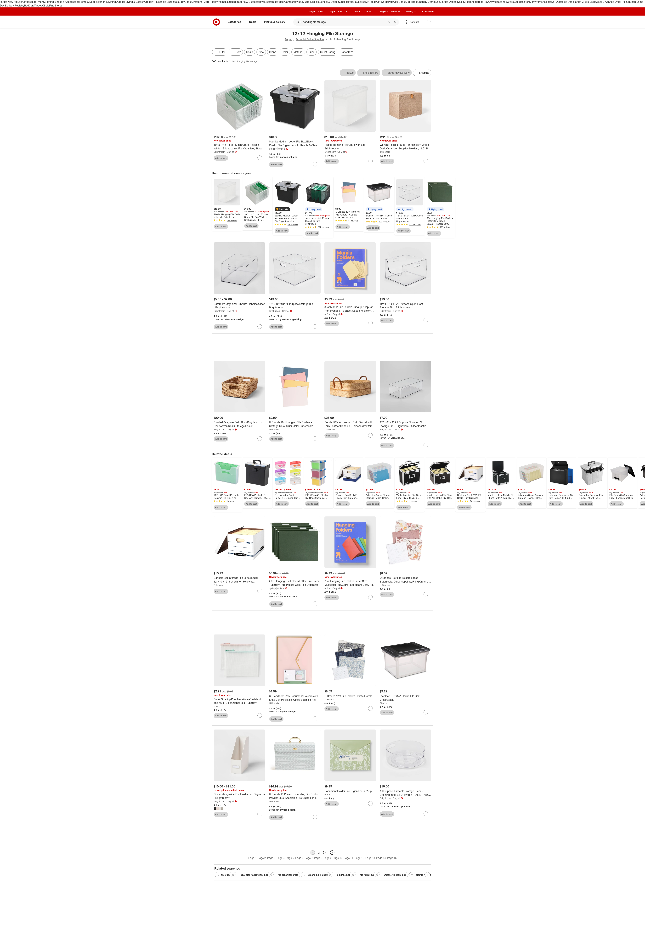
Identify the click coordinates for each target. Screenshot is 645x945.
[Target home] (216, 22)
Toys (261, 1)
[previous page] (312, 852)
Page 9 (327, 858)
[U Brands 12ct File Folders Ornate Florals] (350, 696)
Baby (182, 1)
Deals (460, 1)
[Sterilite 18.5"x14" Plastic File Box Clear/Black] (405, 698)
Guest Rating (327, 52)
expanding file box (315, 875)
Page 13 (370, 858)
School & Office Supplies (334, 1)
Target (288, 39)
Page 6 (299, 858)
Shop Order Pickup (619, 1)
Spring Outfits (506, 1)
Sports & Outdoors (248, 1)
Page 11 (348, 858)
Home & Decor (87, 1)
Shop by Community (429, 1)
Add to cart (221, 158)
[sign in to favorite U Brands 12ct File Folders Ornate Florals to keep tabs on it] (370, 708)
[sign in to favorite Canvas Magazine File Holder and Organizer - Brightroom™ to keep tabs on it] (259, 814)
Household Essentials (166, 1)
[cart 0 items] (429, 22)
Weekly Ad (602, 1)
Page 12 (359, 858)
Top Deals (568, 1)
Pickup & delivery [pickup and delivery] (276, 21)
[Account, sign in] (413, 22)
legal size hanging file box (251, 875)
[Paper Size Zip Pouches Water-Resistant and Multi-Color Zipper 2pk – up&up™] (239, 701)
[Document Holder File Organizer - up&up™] (350, 791)
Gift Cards (382, 1)
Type (261, 52)
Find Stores (55, 5)
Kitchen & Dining (106, 1)
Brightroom (219, 151)
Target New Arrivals (11, 1)
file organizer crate (285, 875)
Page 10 (337, 858)
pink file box (342, 875)
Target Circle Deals (585, 1)
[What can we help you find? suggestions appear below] (346, 22)
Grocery (148, 1)
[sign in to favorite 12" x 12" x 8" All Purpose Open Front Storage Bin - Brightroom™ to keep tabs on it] (426, 320)
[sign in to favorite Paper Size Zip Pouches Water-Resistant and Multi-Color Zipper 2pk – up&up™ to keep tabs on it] (259, 715)
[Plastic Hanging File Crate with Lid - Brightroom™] (350, 146)
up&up (327, 314)
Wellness (222, 1)
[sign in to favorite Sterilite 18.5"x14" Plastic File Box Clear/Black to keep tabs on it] (426, 712)
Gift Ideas (370, 1)
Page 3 (271, 858)
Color (285, 52)
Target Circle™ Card (339, 11)
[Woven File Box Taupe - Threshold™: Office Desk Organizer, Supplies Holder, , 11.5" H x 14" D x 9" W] (405, 146)
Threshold (385, 151)
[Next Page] (427, 874)
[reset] (389, 22)
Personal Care (201, 1)
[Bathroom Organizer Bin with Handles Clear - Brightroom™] (239, 306)
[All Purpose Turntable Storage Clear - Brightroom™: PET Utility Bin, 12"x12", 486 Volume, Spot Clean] (405, 793)
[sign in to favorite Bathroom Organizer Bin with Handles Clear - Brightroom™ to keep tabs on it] (259, 326)
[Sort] (236, 52)
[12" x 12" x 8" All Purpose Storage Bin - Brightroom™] (295, 306)
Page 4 (281, 858)
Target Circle (41, 5)
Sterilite (273, 148)
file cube (224, 875)
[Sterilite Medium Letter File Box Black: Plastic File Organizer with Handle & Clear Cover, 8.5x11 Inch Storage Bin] (295, 143)
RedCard (29, 5)
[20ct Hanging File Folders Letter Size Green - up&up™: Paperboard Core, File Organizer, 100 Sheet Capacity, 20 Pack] (295, 583)
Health (213, 1)
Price (312, 52)
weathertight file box (392, 875)
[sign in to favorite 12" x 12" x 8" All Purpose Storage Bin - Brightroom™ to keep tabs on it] (315, 326)
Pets (390, 1)
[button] (282, 209)
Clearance (470, 1)
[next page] (332, 852)
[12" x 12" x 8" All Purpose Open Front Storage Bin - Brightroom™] (405, 306)
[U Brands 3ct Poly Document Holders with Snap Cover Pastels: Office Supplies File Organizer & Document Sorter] (295, 698)
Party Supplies (356, 1)
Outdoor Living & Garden (130, 1)
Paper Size (347, 52)
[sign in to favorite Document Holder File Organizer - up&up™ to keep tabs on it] (370, 803)
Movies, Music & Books (306, 1)
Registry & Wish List (389, 11)
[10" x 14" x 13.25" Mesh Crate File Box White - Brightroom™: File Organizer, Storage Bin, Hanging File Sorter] (239, 146)
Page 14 (381, 858)
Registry (19, 5)
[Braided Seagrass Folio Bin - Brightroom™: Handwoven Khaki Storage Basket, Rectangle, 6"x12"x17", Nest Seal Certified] (239, 424)
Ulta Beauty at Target (405, 1)
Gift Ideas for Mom (33, 1)
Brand (272, 52)
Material (298, 52)
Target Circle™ (316, 11)
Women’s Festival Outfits (549, 1)
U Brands (274, 429)
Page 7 (309, 858)
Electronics (270, 1)
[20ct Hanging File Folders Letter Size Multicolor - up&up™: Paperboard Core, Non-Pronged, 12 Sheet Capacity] (350, 583)
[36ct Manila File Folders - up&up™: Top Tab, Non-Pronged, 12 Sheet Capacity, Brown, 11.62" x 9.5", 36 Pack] (350, 309)
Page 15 (392, 858)
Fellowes (218, 585)
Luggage (233, 1)
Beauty (189, 1)
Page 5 (290, 858)
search (396, 22)
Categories (235, 21)
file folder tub (364, 875)
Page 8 (318, 858)
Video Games (285, 1)
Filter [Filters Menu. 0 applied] (219, 52)
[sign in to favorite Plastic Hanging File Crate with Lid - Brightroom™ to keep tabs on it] (370, 161)
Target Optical (449, 1)
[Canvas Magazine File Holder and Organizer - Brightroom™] (239, 796)
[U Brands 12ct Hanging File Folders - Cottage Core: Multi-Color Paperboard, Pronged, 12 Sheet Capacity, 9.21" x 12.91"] (295, 424)
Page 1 (252, 858)
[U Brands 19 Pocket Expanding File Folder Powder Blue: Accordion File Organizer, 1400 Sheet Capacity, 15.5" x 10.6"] (295, 796)
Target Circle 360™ (364, 11)
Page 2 (262, 858)
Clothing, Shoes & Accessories (61, 1)
